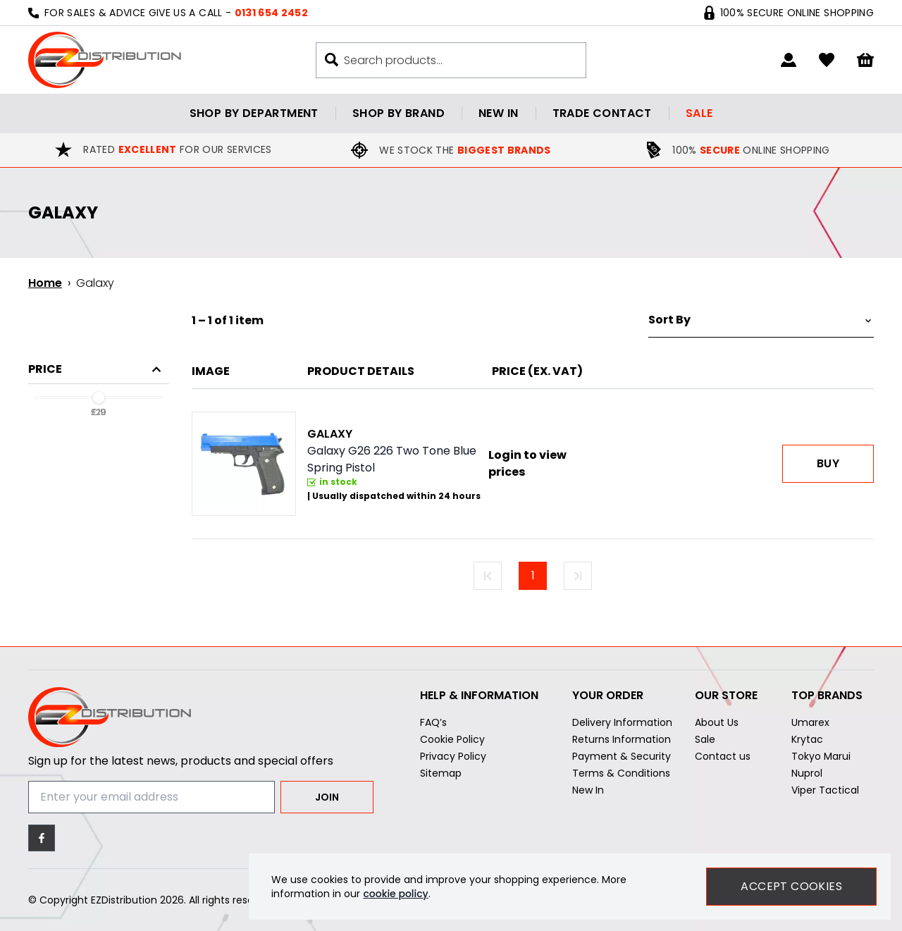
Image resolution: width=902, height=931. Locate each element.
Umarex (810, 722)
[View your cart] (865, 60)
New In (588, 790)
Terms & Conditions (621, 773)
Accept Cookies (791, 886)
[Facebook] (42, 838)
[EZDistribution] (104, 60)
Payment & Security (621, 756)
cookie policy (395, 894)
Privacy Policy (453, 756)
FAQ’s (433, 722)
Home (45, 283)
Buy (828, 463)
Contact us (722, 756)
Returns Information (621, 739)
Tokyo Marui (821, 756)
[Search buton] (331, 59)
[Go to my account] (788, 60)
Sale (699, 113)
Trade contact (602, 113)
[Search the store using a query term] (457, 60)
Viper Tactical (825, 790)
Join (327, 797)
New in (498, 113)
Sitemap (441, 773)
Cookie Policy (452, 739)
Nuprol (806, 773)
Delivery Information (622, 722)
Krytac (807, 739)
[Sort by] (761, 320)
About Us (717, 722)
